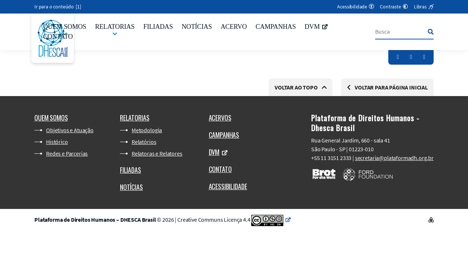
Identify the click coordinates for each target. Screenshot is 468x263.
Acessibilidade (228, 186)
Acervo (233, 26)
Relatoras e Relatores (157, 153)
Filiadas (158, 26)
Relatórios (144, 141)
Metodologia (147, 130)
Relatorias (115, 26)
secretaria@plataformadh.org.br (394, 157)
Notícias (197, 26)
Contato (58, 36)
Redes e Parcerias (67, 153)
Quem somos (64, 26)
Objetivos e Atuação (70, 130)
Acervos (220, 117)
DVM (316, 26)
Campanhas (276, 26)
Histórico (57, 141)
